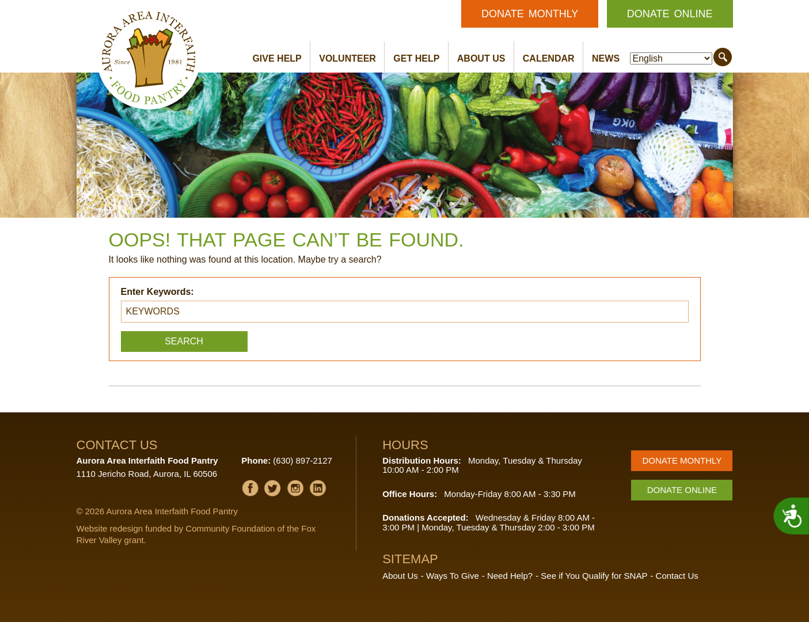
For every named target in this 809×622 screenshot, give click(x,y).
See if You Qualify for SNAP (594, 576)
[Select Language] (671, 58)
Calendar (549, 58)
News (606, 58)
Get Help (416, 58)
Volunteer (347, 58)
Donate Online (670, 14)
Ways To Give (452, 576)
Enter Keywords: (157, 292)
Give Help (276, 58)
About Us (481, 58)
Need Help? (510, 576)
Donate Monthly (529, 14)
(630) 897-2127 (302, 460)
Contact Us (677, 576)
